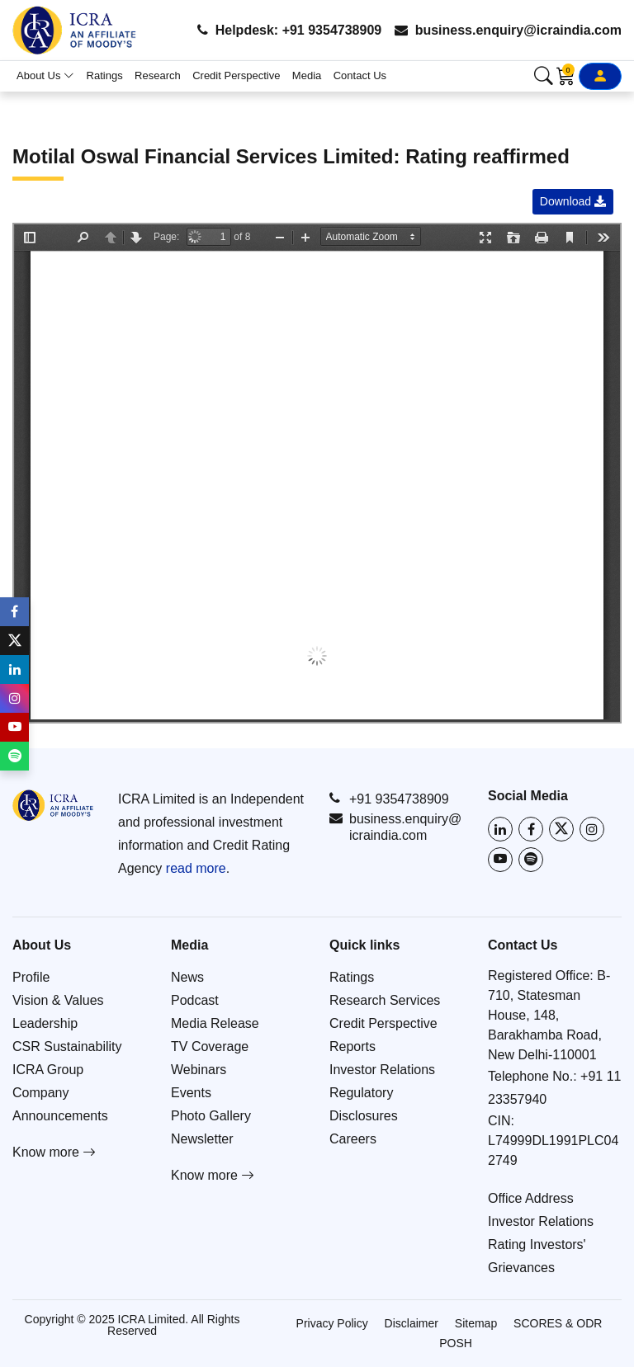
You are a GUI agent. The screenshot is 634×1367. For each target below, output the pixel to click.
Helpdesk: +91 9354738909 (289, 30)
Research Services (384, 1000)
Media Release (215, 1023)
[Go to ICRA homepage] (52, 805)
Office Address (531, 1198)
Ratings (105, 75)
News (187, 977)
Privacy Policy (332, 1323)
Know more (54, 1152)
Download (573, 201)
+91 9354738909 (389, 798)
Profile (31, 977)
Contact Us (360, 75)
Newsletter (202, 1139)
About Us (45, 75)
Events (191, 1093)
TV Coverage (209, 1046)
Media (306, 75)
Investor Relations (382, 1070)
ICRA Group (47, 1070)
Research (158, 75)
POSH (455, 1343)
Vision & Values (58, 1000)
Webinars (198, 1070)
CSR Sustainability (67, 1046)
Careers (352, 1139)
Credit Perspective (236, 75)
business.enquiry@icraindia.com (508, 30)
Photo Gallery (211, 1116)
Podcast (195, 1000)
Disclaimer (411, 1323)
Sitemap (476, 1323)
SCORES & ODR (557, 1323)
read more (196, 868)
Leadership (45, 1023)
